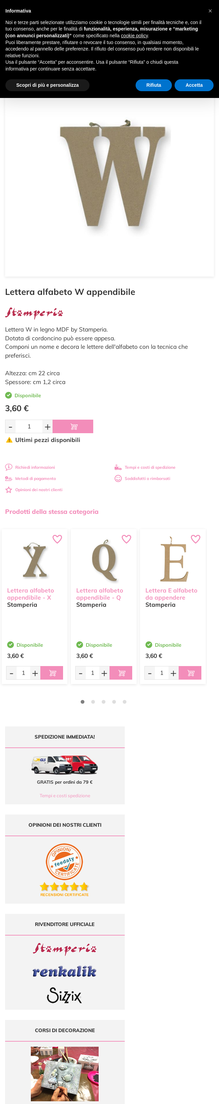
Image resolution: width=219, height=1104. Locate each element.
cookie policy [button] (134, 35)
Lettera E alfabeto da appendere (171, 593)
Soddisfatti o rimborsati (142, 478)
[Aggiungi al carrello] (73, 426)
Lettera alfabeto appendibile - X (30, 593)
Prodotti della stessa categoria (52, 511)
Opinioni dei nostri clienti (33, 489)
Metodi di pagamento (30, 478)
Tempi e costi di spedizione (145, 467)
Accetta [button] (194, 85)
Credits (203, 1095)
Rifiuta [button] (153, 85)
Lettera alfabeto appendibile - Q (99, 593)
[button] (210, 10)
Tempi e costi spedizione (55, 795)
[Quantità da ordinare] (29, 426)
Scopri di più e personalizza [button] (47, 85)
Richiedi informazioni (30, 467)
